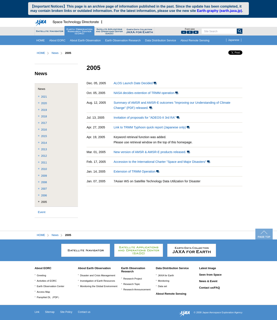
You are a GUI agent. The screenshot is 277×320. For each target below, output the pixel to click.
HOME (40, 40)
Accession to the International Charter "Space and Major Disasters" (162, 161)
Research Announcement (137, 289)
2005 (44, 202)
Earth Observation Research (123, 40)
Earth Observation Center (50, 286)
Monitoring (163, 281)
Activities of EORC (47, 281)
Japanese (233, 40)
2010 (44, 169)
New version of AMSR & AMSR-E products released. (152, 152)
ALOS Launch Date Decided (135, 83)
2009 (44, 175)
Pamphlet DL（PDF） (48, 297)
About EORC (57, 40)
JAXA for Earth (166, 275)
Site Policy (66, 312)
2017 (44, 122)
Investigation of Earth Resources (97, 281)
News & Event (208, 281)
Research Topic (131, 284)
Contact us (84, 312)
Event (41, 212)
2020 (44, 103)
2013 (44, 149)
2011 (44, 162)
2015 (44, 136)
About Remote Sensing (194, 40)
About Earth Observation (85, 40)
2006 (44, 195)
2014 (44, 142)
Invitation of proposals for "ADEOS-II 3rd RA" (147, 117)
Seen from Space (210, 274)
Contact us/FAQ (209, 287)
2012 (44, 155)
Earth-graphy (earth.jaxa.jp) (219, 11)
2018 (44, 116)
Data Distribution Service (160, 40)
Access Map (43, 292)
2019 (44, 110)
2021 (44, 96)
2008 (44, 182)
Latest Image (207, 268)
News (55, 53)
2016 (44, 129)
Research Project (132, 278)
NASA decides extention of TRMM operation (146, 93)
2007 (44, 188)
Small (183, 32)
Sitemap (50, 312)
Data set (162, 286)
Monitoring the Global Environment (98, 286)
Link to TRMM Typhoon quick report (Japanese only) (152, 127)
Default (190, 32)
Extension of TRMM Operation (136, 171)
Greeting (41, 275)
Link (37, 312)
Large (195, 32)
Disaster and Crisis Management (97, 275)
